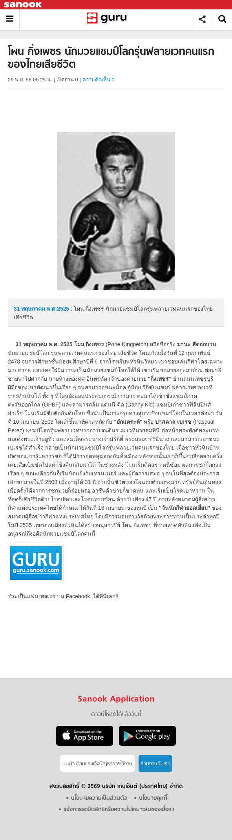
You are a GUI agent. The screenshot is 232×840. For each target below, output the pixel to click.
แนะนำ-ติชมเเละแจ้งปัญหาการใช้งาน (97, 764)
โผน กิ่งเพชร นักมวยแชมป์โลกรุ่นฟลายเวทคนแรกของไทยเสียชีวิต (108, 19)
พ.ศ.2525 (58, 309)
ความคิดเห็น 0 (98, 80)
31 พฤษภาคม (30, 309)
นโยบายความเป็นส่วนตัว (99, 798)
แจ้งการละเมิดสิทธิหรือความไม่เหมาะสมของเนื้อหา (119, 809)
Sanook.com (23, 5)
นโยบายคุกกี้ (153, 798)
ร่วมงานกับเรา (155, 764)
